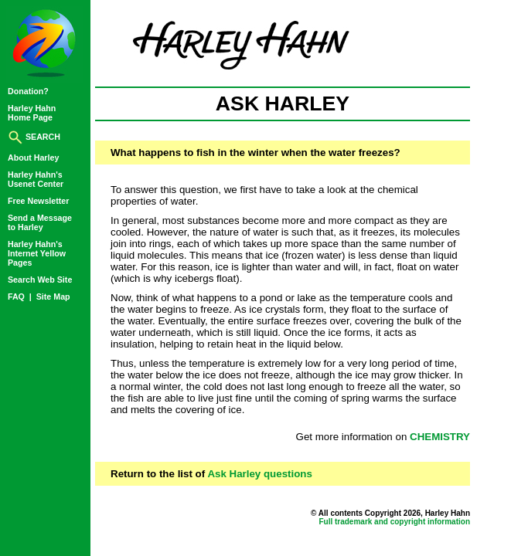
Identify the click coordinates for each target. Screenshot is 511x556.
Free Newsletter (38, 200)
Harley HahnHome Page (32, 112)
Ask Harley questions (259, 474)
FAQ (17, 296)
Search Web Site (40, 279)
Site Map (53, 296)
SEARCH (34, 136)
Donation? (28, 91)
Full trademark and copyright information (394, 521)
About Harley (33, 157)
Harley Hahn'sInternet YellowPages (37, 253)
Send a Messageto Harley (40, 222)
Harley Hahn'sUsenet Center (35, 179)
